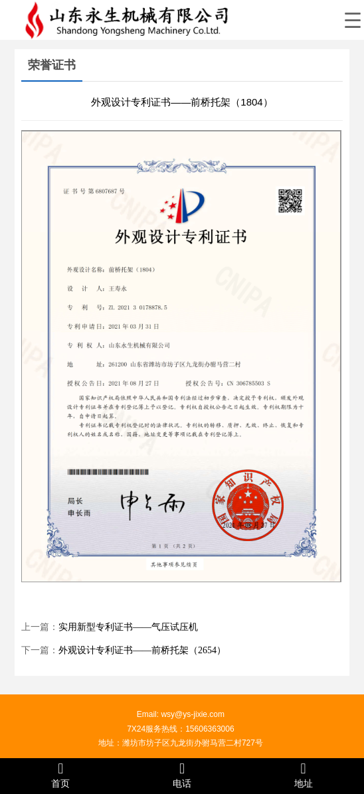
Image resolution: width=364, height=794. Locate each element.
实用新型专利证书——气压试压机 (128, 627)
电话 (182, 775)
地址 (303, 775)
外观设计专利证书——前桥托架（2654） (142, 650)
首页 (61, 775)
